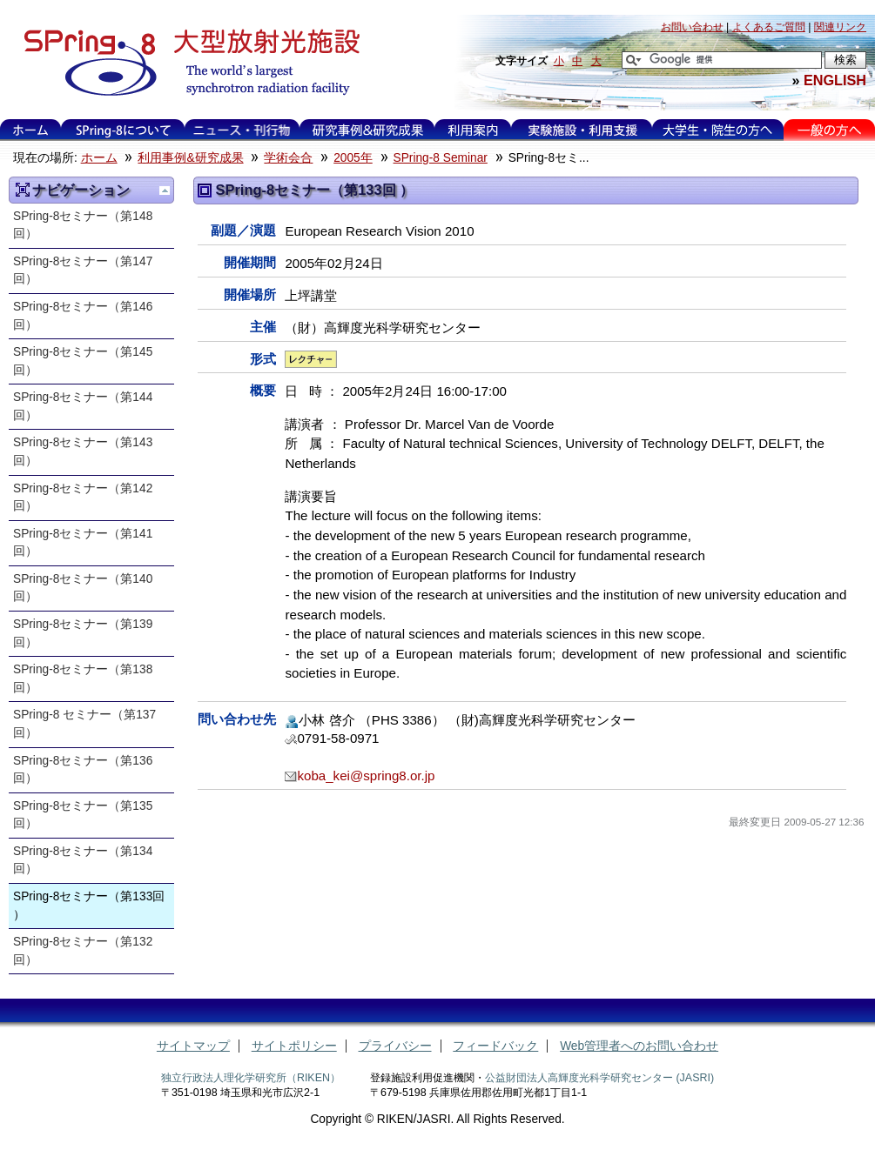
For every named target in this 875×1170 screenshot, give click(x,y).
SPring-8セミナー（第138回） (82, 678)
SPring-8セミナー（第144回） (82, 406)
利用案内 (472, 130)
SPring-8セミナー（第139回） (82, 633)
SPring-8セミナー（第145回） (82, 361)
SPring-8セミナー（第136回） (82, 770)
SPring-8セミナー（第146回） (82, 315)
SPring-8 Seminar (441, 157)
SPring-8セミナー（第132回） (82, 950)
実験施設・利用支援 (582, 130)
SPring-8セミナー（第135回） (82, 815)
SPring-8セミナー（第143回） (82, 451)
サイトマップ (193, 1046)
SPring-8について (123, 130)
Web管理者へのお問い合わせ (639, 1046)
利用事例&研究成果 (367, 130)
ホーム (30, 130)
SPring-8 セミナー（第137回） (84, 723)
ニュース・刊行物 (242, 130)
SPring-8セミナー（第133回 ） (89, 905)
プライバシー (395, 1046)
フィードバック (495, 1046)
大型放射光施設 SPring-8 (186, 62)
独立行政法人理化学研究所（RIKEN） (250, 1078)
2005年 (353, 157)
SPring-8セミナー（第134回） (82, 860)
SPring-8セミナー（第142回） (82, 497)
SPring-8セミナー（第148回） (82, 225)
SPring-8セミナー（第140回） (82, 588)
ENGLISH (835, 80)
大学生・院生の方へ (717, 130)
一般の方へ (829, 130)
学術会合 (288, 157)
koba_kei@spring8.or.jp (365, 775)
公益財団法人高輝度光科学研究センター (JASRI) (599, 1078)
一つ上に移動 (164, 190)
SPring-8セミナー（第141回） (82, 542)
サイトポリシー (294, 1046)
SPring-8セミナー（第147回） (82, 270)
